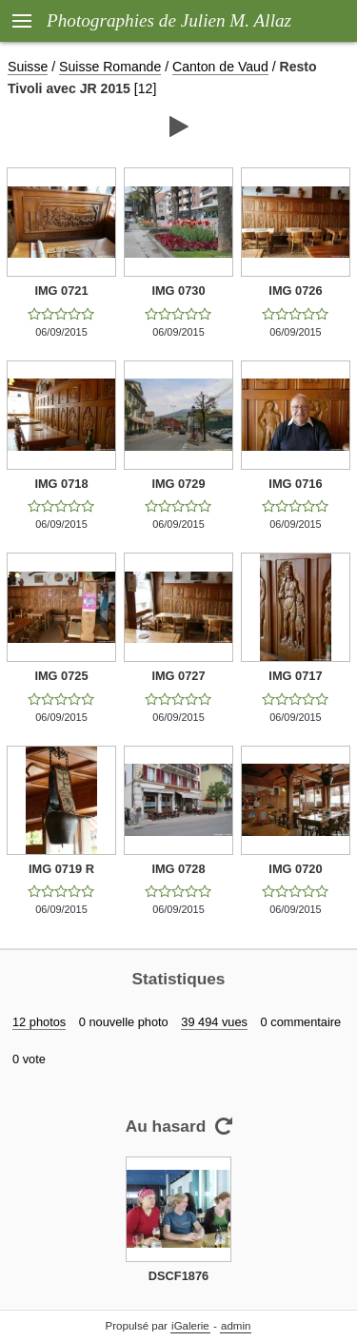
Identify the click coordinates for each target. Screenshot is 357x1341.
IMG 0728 (178, 869)
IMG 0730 (178, 290)
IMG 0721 (61, 290)
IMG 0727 (178, 676)
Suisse (28, 66)
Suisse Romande (110, 66)
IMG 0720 (295, 869)
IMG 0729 (178, 483)
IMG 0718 (61, 483)
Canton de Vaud (220, 66)
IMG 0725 (61, 676)
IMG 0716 (295, 483)
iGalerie (190, 1325)
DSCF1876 (178, 1276)
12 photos (39, 1022)
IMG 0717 (295, 676)
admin (235, 1325)
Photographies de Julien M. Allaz (169, 20)
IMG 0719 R (61, 869)
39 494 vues (214, 1022)
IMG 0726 (295, 290)
